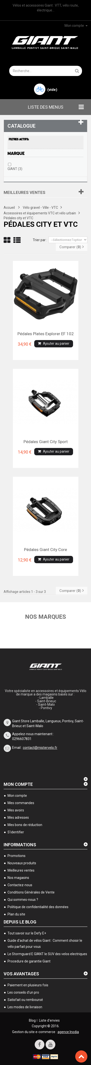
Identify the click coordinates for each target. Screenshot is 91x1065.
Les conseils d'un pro (23, 992)
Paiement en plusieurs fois (28, 985)
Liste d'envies (49, 1020)
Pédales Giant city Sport (46, 441)
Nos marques (45, 616)
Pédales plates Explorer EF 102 (45, 333)
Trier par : (40, 240)
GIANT (15, 169)
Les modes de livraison (25, 1007)
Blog (32, 1020)
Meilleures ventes (24, 192)
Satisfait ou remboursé (25, 1000)
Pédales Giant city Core (45, 549)
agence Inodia (68, 1032)
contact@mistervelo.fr (40, 748)
